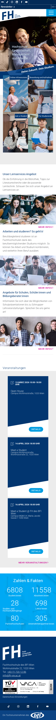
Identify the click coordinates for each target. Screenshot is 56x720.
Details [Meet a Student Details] (36, 490)
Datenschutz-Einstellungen (15, 697)
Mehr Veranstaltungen (33, 562)
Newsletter (8, 7)
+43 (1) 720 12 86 (16, 672)
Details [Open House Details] (36, 429)
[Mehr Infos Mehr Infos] (28, 211)
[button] (51, 12)
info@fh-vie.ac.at (12, 675)
